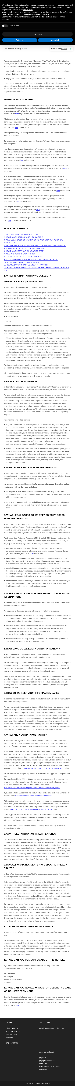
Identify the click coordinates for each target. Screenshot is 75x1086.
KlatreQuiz (43, 1063)
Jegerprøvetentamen (47, 1060)
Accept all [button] (55, 40)
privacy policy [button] (64, 5)
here (17, 1005)
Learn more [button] (37, 34)
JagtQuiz (42, 1057)
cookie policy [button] (28, 10)
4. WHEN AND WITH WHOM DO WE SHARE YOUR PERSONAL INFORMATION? (35, 245)
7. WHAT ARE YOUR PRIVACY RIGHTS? (19, 254)
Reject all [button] (19, 40)
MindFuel (42, 1070)
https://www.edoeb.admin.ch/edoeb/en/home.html (33, 796)
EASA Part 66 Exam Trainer (49, 1067)
